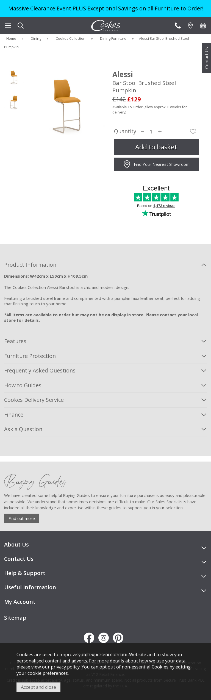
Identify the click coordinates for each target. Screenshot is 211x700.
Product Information (30, 264)
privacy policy (65, 667)
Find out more (22, 518)
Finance (13, 414)
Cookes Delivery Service (34, 399)
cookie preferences (47, 673)
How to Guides (22, 385)
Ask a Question (23, 429)
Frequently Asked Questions (40, 370)
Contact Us (207, 58)
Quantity (125, 131)
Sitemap (15, 617)
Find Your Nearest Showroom (156, 164)
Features (15, 341)
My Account (19, 601)
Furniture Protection (30, 356)
